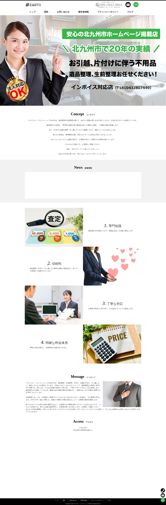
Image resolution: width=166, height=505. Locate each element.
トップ (57, 500)
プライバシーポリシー (97, 500)
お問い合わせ (73, 500)
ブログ (109, 500)
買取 (64, 500)
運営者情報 (83, 500)
